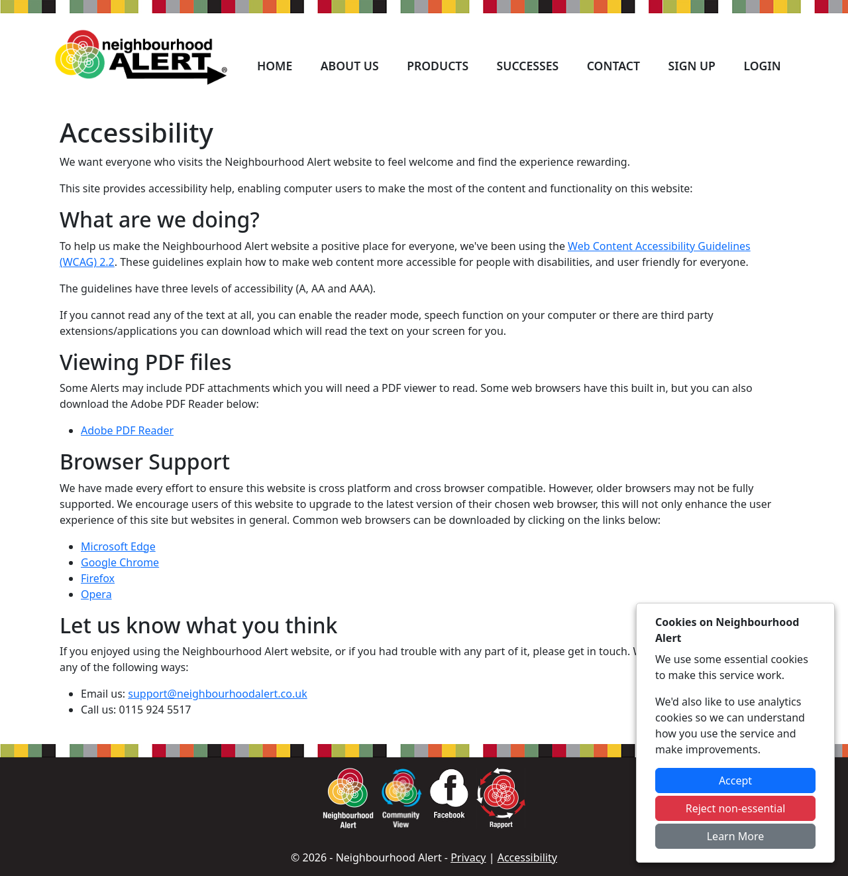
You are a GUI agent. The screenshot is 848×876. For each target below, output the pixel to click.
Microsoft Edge (118, 546)
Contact (613, 66)
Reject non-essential (736, 808)
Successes (528, 66)
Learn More (736, 836)
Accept (735, 780)
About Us (350, 66)
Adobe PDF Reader (127, 430)
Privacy (468, 857)
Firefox (98, 578)
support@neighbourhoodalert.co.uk (217, 693)
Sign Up (691, 66)
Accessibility (527, 857)
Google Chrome (120, 562)
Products (437, 66)
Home (274, 66)
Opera (96, 594)
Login (761, 66)
